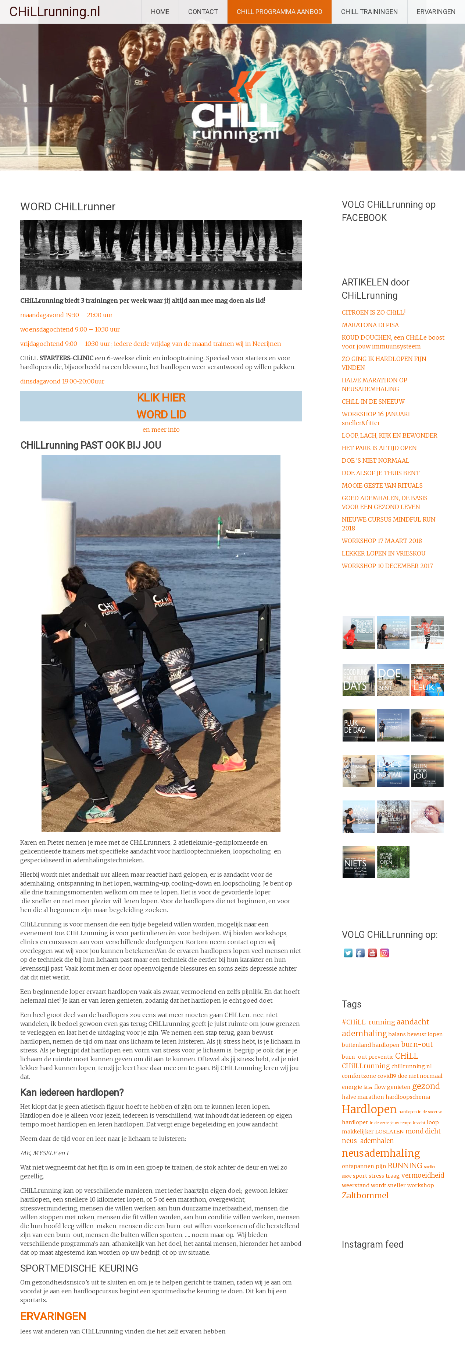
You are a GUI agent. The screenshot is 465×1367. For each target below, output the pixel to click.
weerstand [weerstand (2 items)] (355, 1185)
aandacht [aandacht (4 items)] (413, 1021)
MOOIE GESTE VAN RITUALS (382, 485)
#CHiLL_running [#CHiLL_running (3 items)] (368, 1022)
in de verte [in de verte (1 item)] (379, 1123)
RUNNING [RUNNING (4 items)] (405, 1165)
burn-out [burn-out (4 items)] (417, 1044)
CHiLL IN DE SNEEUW (373, 401)
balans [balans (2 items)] (397, 1034)
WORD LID (161, 414)
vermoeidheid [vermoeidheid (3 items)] (422, 1175)
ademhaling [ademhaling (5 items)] (364, 1033)
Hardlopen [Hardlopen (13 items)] (369, 1109)
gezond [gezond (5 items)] (426, 1086)
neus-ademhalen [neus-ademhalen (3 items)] (368, 1141)
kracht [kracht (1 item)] (419, 1123)
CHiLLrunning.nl (54, 12)
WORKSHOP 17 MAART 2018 (382, 540)
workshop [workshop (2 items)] (420, 1185)
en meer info (161, 429)
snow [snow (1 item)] (346, 1176)
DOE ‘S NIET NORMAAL (375, 460)
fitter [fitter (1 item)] (368, 1087)
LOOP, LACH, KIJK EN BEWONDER (389, 435)
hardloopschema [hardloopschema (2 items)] (408, 1097)
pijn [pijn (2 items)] (381, 1166)
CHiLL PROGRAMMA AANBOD (279, 11)
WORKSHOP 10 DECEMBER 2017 (387, 565)
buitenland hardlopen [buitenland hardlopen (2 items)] (371, 1045)
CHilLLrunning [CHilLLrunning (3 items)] (366, 1066)
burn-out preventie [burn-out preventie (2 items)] (368, 1057)
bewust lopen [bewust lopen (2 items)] (425, 1034)
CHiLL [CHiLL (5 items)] (406, 1056)
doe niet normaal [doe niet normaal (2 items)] (420, 1076)
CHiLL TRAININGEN (369, 11)
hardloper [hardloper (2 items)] (355, 1122)
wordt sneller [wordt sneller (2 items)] (388, 1185)
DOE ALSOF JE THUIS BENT (381, 473)
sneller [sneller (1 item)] (430, 1166)
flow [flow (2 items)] (380, 1087)
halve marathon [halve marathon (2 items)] (363, 1097)
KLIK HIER (161, 397)
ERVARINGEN (436, 11)
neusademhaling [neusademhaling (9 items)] (381, 1153)
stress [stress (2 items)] (376, 1176)
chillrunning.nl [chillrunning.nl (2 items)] (411, 1066)
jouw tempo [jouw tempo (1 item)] (400, 1123)
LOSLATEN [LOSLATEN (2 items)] (389, 1131)
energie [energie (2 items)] (352, 1087)
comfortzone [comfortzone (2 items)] (359, 1076)
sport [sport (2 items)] (360, 1176)
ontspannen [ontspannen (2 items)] (358, 1166)
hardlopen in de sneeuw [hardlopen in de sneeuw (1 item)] (420, 1112)
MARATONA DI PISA (370, 325)
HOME (160, 11)
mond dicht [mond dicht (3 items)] (423, 1131)
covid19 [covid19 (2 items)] (387, 1076)
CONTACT (203, 11)
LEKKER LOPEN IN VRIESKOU (384, 553)
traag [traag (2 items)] (393, 1176)
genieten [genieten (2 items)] (399, 1087)
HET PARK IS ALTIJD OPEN (379, 448)
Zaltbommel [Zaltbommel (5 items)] (365, 1195)
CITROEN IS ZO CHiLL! (373, 312)
